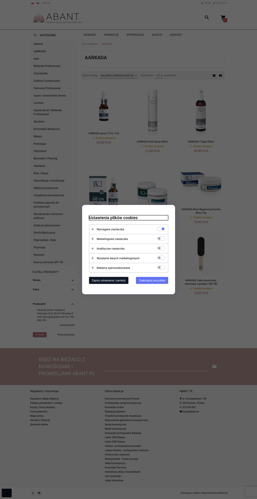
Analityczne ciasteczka (111, 248)
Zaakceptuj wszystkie (152, 280)
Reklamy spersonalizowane (113, 267)
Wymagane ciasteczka (110, 229)
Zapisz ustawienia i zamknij (108, 280)
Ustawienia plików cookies (113, 217)
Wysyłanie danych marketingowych (118, 258)
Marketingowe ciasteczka (112, 238)
